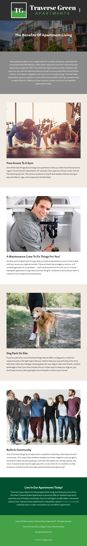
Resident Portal (58, 526)
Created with (43, 540)
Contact (48, 526)
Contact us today (69, 501)
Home (25, 526)
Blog (42, 526)
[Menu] (79, 10)
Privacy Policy (34, 526)
